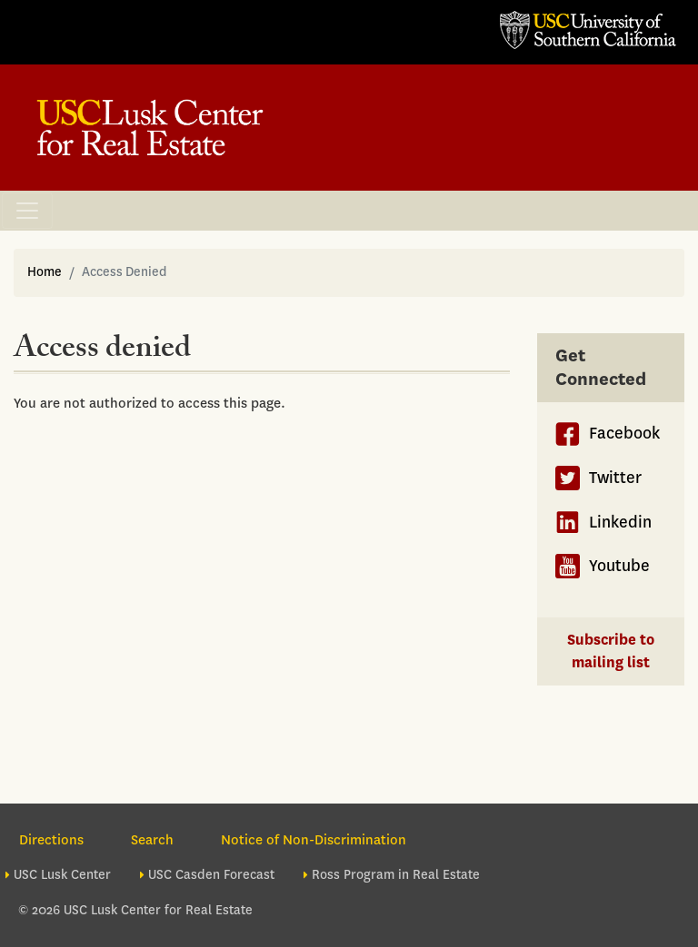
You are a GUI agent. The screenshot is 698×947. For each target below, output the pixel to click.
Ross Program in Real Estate (396, 874)
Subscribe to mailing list (610, 651)
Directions (51, 840)
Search (152, 840)
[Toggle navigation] (27, 210)
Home (44, 272)
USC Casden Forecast (211, 874)
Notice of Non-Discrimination (313, 840)
